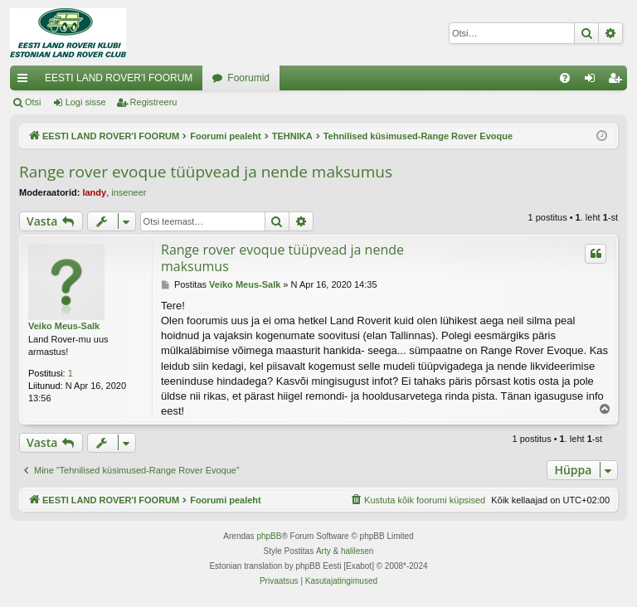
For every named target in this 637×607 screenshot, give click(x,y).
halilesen (357, 551)
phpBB (268, 536)
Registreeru (153, 102)
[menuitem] (564, 78)
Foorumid (248, 78)
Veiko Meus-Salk (64, 326)
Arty (323, 551)
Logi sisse (86, 102)
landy (94, 192)
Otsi (33, 102)
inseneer (128, 192)
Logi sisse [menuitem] (593, 81)
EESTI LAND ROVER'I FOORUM (118, 78)
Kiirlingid (26, 81)
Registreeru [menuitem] (618, 81)
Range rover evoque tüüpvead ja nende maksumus (205, 171)
